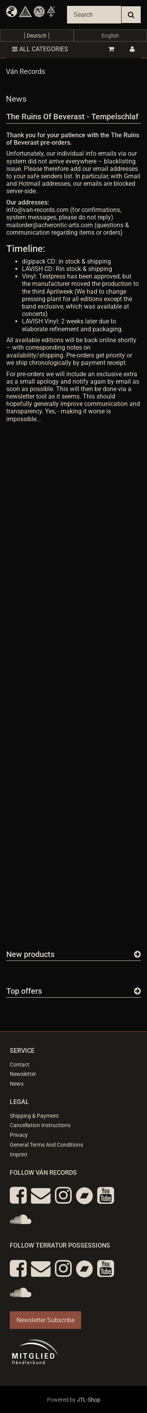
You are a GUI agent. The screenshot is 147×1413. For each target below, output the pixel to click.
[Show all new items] (137, 954)
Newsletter (23, 1074)
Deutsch (37, 35)
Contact (19, 1064)
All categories (40, 49)
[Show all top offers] (137, 991)
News (17, 1084)
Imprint (18, 1154)
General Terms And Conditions (46, 1145)
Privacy (19, 1135)
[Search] (94, 14)
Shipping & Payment (34, 1116)
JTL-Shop (88, 1400)
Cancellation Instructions (40, 1125)
